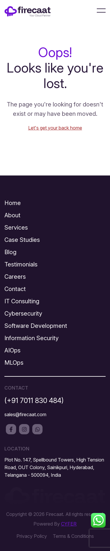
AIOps (12, 350)
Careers (15, 276)
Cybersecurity (23, 313)
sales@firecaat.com (25, 414)
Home (12, 202)
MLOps (13, 362)
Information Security (31, 338)
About (12, 215)
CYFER (69, 524)
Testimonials (21, 264)
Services (16, 227)
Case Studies (22, 239)
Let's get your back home (55, 128)
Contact (15, 288)
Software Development (35, 325)
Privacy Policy (31, 536)
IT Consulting (21, 301)
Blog (10, 252)
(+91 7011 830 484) (34, 400)
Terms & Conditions (73, 536)
